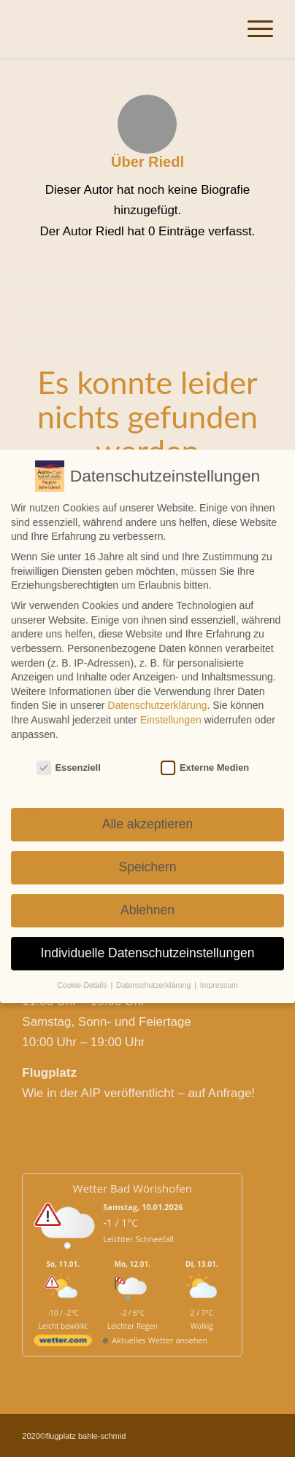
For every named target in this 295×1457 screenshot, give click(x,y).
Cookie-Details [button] (83, 971)
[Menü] (253, 29)
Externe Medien (205, 754)
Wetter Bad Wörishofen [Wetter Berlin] (132, 1188)
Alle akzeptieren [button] (148, 810)
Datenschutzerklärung (157, 691)
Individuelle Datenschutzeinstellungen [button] (148, 939)
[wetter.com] (63, 1343)
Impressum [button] (219, 971)
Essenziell (69, 754)
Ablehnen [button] (147, 896)
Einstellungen (171, 706)
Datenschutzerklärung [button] (154, 971)
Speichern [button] (148, 853)
